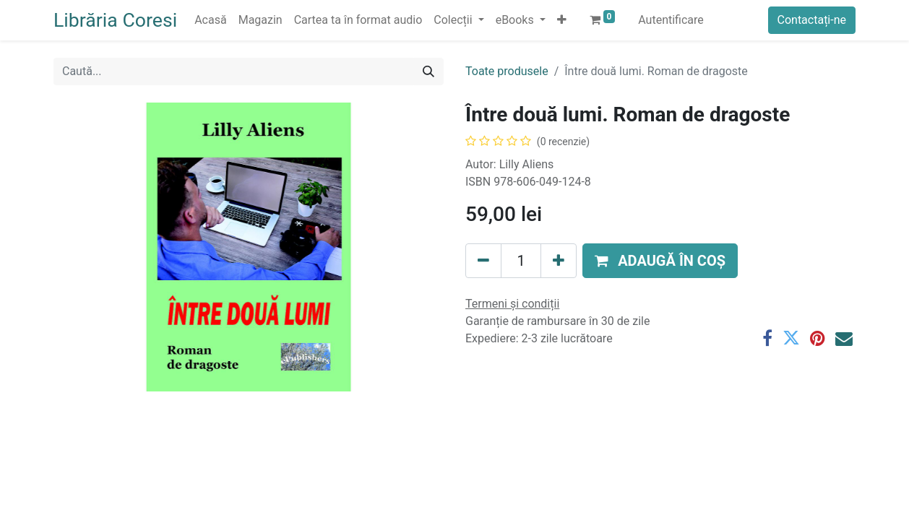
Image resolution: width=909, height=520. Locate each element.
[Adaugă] (558, 260)
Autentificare (671, 20)
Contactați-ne (812, 20)
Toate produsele (506, 71)
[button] (561, 20)
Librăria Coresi (115, 20)
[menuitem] (210, 20)
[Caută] (428, 71)
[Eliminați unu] (483, 260)
